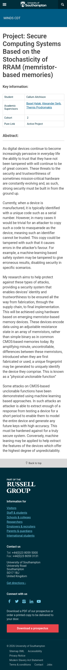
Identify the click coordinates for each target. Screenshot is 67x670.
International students (21, 535)
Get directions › (16, 583)
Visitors (11, 508)
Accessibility (35, 651)
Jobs (49, 664)
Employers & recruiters (21, 526)
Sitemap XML (16, 651)
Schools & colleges (19, 517)
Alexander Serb (51, 103)
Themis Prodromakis (39, 107)
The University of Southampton (34, 4)
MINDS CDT (12, 18)
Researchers (15, 522)
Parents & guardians (19, 531)
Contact (38, 664)
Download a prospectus (32, 628)
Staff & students (17, 512)
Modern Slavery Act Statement (26, 660)
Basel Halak (33, 103)
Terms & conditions (20, 664)
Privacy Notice (17, 655)
